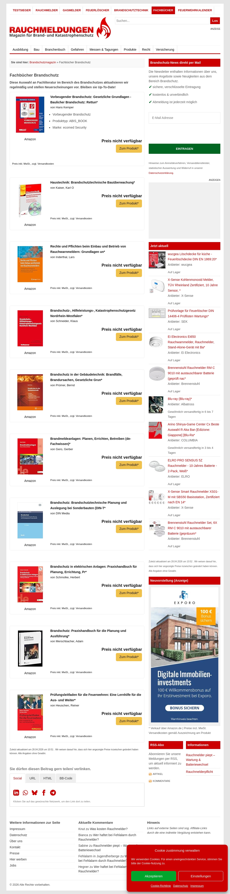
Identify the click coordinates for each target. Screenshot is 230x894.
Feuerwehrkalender (195, 10)
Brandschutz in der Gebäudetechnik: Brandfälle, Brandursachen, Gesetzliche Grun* (86, 377)
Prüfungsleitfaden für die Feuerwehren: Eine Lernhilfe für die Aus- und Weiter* (95, 697)
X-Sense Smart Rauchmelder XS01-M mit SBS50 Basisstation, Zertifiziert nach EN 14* (193, 497)
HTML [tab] (47, 778)
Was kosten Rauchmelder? (109, 828)
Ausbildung (20, 49)
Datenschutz (180, 885)
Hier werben (18, 859)
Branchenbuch (55, 49)
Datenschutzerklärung (161, 173)
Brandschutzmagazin (43, 62)
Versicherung (165, 49)
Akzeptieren (153, 876)
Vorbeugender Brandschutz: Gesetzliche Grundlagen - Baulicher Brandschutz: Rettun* (90, 99)
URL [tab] (32, 778)
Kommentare (161, 781)
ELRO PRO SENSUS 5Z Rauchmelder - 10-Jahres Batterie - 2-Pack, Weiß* (192, 465)
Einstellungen (201, 876)
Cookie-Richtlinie (161, 885)
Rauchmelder (47, 10)
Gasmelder (72, 10)
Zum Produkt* (129, 148)
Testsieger (22, 10)
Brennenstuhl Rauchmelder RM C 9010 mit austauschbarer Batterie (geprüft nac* (191, 373)
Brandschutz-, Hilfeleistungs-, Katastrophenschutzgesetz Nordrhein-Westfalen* (93, 313)
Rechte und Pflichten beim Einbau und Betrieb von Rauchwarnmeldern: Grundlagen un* (88, 249)
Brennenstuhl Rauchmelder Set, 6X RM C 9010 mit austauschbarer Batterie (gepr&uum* (192, 528)
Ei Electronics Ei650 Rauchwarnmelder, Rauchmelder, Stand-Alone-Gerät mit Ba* (191, 342)
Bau (36, 49)
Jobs (13, 865)
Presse (15, 853)
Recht (146, 49)
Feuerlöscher (97, 10)
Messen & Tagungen (104, 49)
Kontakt (15, 847)
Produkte (130, 49)
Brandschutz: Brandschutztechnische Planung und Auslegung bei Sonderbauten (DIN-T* (88, 505)
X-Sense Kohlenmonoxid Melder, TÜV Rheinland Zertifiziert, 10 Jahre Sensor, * (193, 285)
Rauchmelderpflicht (199, 772)
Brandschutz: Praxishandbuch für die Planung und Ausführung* (88, 633)
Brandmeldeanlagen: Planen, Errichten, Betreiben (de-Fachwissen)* (90, 441)
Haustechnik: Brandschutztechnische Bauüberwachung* (92, 182)
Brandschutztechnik (131, 10)
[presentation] (183, 133)
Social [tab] (17, 778)
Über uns (16, 841)
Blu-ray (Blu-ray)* (180, 399)
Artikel (158, 774)
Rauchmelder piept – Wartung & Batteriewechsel (200, 759)
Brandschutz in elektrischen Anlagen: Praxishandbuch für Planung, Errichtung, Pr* (93, 569)
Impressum (197, 885)
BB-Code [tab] (66, 778)
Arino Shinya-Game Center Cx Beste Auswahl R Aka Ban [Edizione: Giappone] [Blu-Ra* (193, 429)
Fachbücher (163, 10)
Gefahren (77, 49)
